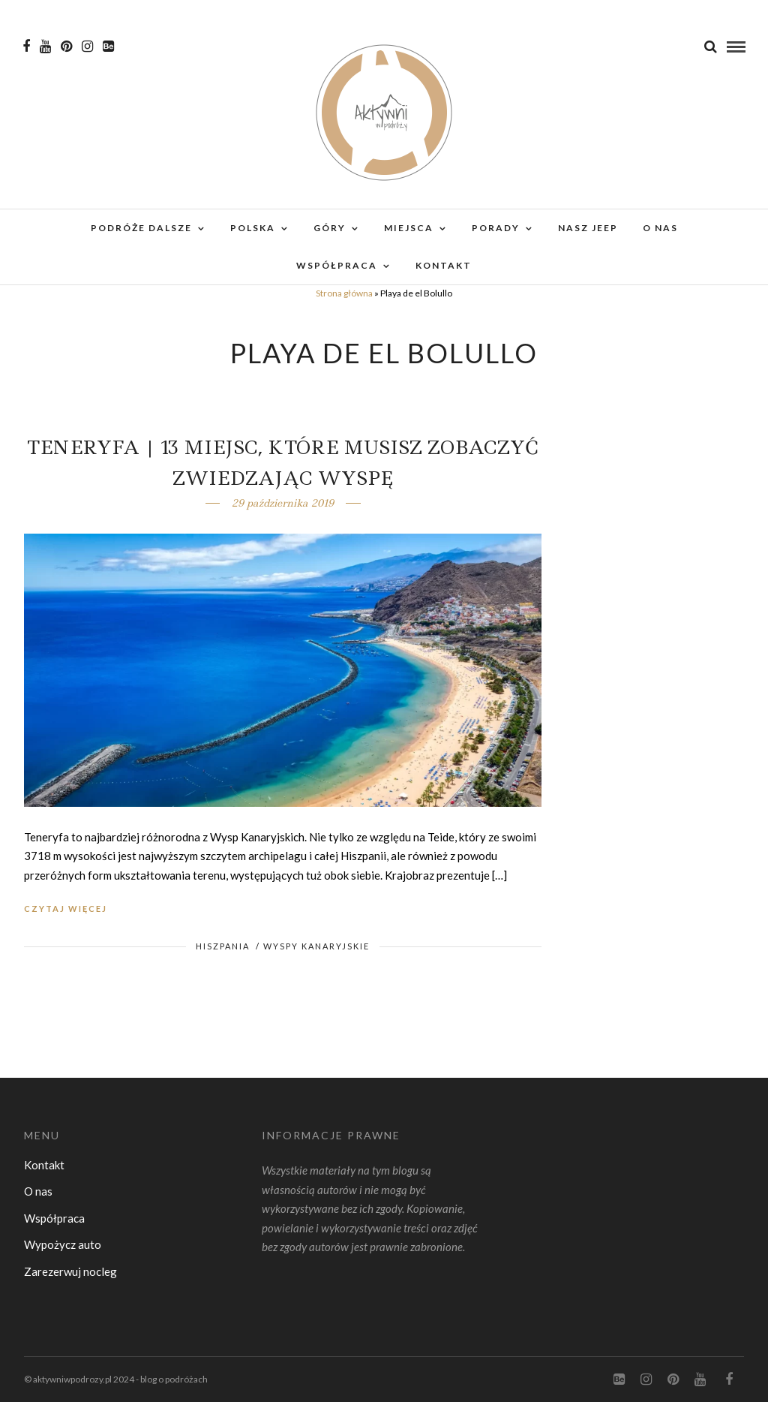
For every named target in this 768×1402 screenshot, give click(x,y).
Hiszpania (223, 946)
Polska (252, 227)
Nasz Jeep (588, 227)
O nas (660, 227)
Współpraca (336, 265)
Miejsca (409, 227)
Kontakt (444, 265)
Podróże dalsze (141, 227)
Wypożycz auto (62, 1244)
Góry (330, 227)
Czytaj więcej (65, 908)
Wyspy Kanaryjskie (316, 946)
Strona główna (344, 293)
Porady (496, 227)
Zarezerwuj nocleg (70, 1271)
